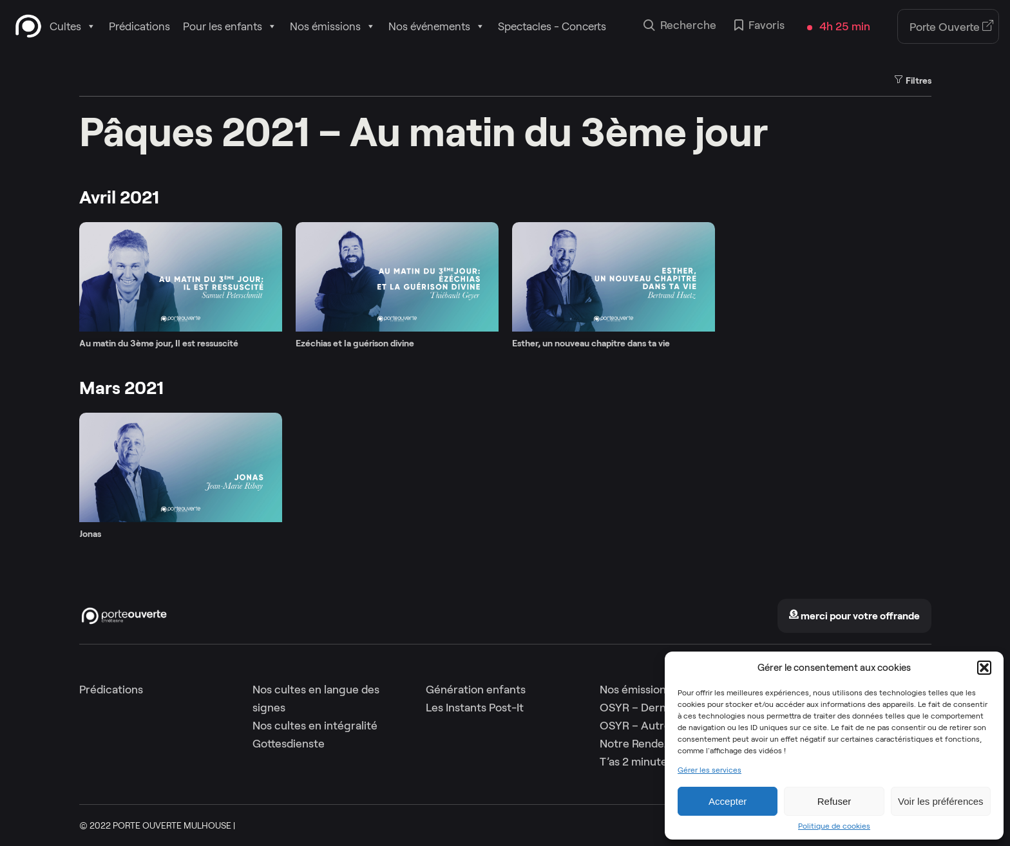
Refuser (834, 801)
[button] (984, 667)
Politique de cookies (834, 826)
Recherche (679, 26)
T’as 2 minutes (636, 761)
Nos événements (436, 26)
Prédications (139, 26)
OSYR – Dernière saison (660, 707)
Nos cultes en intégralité (314, 725)
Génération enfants (476, 689)
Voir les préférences (941, 801)
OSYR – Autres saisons (657, 725)
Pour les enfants (230, 26)
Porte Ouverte (952, 27)
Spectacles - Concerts (552, 26)
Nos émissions (333, 26)
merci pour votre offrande (854, 615)
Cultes (73, 26)
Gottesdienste (288, 743)
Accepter (728, 801)
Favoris (759, 26)
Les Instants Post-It (475, 707)
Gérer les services (709, 770)
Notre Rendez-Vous (649, 743)
